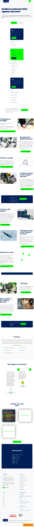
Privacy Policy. (24, 522)
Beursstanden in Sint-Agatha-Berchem (6, 300)
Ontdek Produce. (24, 110)
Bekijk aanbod (14, 37)
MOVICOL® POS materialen (8, 431)
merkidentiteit (2, 222)
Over (3, 492)
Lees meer (23, 323)
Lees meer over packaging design (27, 246)
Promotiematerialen (7, 350)
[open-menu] (30, 1)
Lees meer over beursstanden (6, 314)
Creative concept (6, 158)
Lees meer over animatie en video (6, 266)
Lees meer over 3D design (26, 292)
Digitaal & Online (22, 350)
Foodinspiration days (25, 415)
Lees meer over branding (26, 151)
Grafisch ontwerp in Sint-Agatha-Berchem (26, 174)
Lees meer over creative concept (6, 166)
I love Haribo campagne (9, 415)
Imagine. (13, 108)
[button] (9, 348)
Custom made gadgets (5, 210)
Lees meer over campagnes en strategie (7, 131)
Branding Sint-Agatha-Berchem (26, 138)
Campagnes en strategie (5, 120)
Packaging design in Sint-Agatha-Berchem (26, 232)
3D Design (24, 283)
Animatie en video (6, 252)
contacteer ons (20, 22)
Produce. (17, 337)
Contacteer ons (23, 198)
